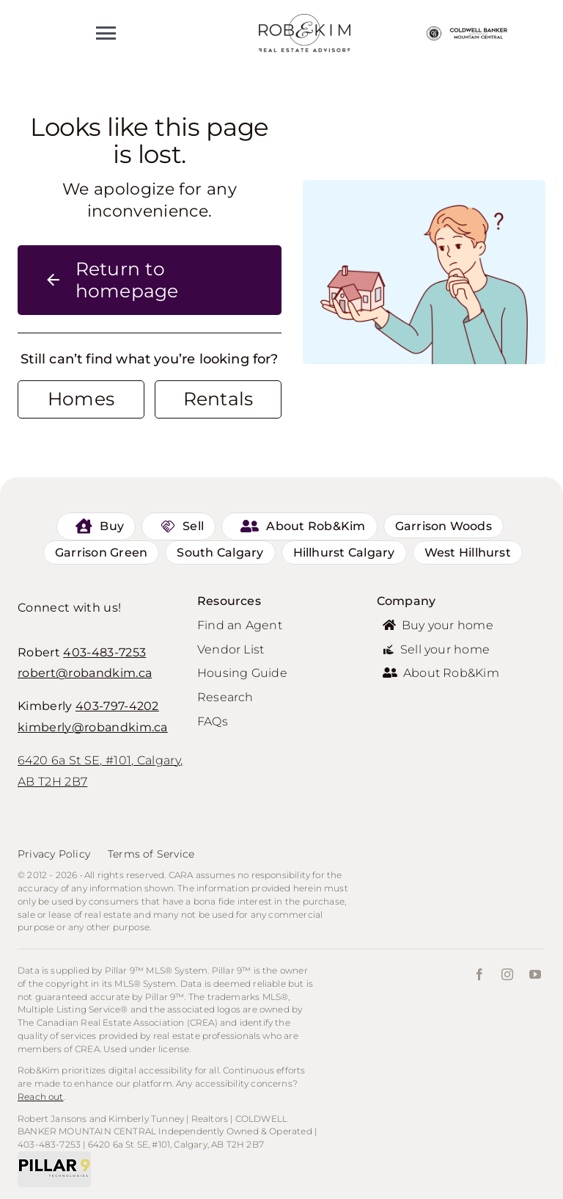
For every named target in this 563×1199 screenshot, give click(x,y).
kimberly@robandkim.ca (93, 727)
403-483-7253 (104, 652)
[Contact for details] (81, 399)
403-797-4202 (117, 706)
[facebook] (479, 974)
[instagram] (507, 974)
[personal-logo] (304, 20)
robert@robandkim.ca (85, 673)
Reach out (41, 1096)
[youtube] (535, 974)
